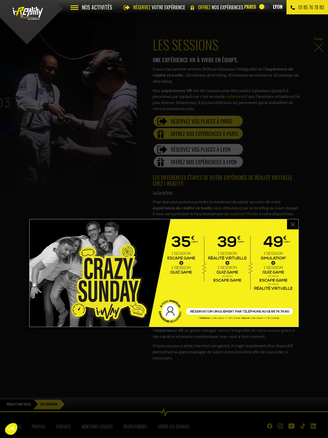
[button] (11, 429)
